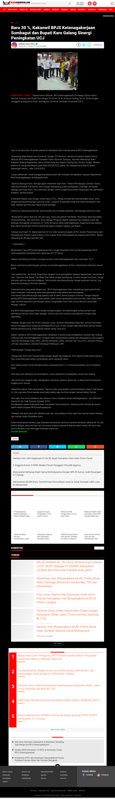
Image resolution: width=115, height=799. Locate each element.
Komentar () (98, 45)
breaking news (39, 10)
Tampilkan (99, 548)
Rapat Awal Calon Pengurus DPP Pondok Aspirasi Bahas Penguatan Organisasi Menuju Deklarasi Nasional (53, 657)
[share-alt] (20, 447)
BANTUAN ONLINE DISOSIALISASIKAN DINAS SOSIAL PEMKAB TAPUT (58, 703)
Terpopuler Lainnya (57, 731)
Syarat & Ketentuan (58, 792)
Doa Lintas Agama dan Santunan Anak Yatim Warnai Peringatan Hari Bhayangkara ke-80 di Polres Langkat (68, 599)
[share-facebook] (79, 45)
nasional (89, 10)
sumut (16, 23)
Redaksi (82, 792)
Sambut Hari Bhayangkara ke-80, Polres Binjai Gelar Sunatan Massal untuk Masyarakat (68, 629)
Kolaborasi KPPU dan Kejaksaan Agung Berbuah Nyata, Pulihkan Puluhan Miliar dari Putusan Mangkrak (39, 760)
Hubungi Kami (43, 792)
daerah (51, 10)
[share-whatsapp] (89, 45)
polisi (43, 780)
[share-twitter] (84, 45)
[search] (51, 3)
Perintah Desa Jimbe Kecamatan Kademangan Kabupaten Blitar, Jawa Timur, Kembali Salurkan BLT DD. (69, 615)
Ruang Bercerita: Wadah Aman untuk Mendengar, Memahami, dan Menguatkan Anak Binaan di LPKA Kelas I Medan (59, 672)
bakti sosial (13, 10)
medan (80, 10)
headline (60, 10)
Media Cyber (72, 792)
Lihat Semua (57, 643)
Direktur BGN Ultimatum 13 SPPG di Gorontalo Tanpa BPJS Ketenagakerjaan (38, 752)
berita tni (25, 10)
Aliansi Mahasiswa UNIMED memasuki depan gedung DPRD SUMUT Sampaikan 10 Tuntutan (56, 718)
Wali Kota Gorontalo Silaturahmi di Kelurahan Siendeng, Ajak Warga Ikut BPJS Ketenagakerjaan (39, 744)
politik (63, 780)
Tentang (33, 792)
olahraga (100, 10)
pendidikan (26, 780)
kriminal (71, 10)
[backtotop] (57, 767)
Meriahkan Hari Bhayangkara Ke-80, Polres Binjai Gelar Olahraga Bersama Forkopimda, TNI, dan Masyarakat (67, 583)
